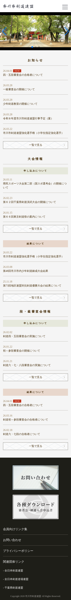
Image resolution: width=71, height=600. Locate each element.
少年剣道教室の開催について (20, 103)
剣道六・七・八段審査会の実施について (27, 365)
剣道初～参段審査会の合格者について (25, 419)
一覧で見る (35, 145)
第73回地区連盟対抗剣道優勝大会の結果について (32, 285)
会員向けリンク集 (15, 529)
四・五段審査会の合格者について (23, 74)
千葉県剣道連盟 (14, 587)
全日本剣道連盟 (14, 570)
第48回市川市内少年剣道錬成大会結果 (25, 271)
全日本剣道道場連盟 (16, 579)
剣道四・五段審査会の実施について (24, 336)
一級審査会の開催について (19, 89)
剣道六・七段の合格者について (21, 434)
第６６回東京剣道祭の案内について (24, 216)
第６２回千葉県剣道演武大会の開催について (29, 202)
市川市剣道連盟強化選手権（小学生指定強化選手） (33, 133)
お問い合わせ (12, 540)
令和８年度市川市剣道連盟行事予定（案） (28, 118)
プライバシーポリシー (18, 550)
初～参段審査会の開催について (21, 350)
